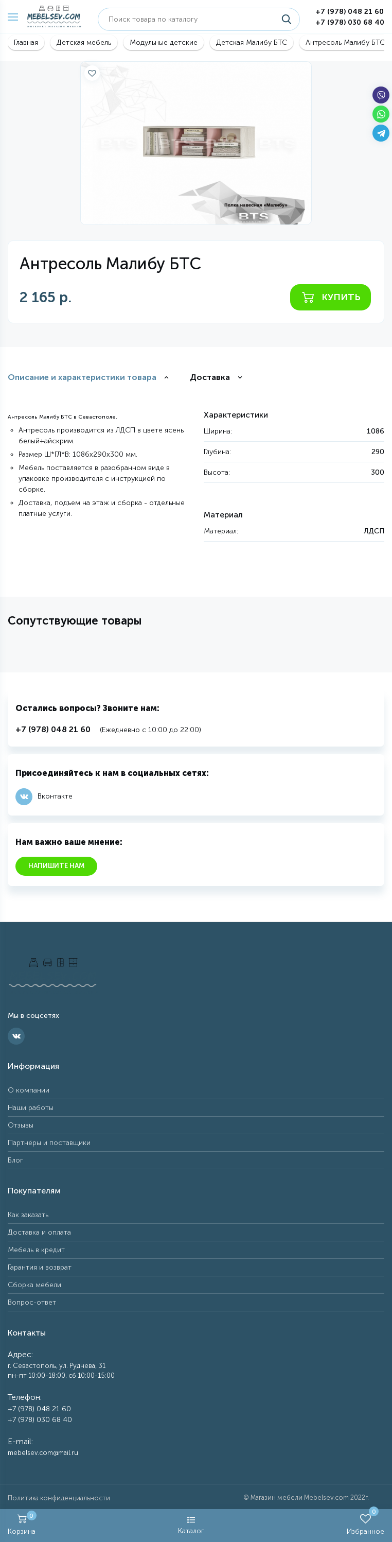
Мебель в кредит (36, 1249)
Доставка (210, 377)
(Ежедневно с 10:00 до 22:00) (108, 729)
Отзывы (20, 1125)
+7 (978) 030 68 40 (349, 22)
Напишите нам (56, 866)
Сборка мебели (34, 1284)
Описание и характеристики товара (82, 377)
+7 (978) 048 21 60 (349, 11)
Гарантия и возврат (40, 1267)
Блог (15, 1160)
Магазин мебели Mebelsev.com (300, 1497)
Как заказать (28, 1214)
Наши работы (31, 1107)
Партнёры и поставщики (49, 1142)
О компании (28, 1090)
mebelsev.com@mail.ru (43, 1453)
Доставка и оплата (39, 1232)
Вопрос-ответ (32, 1302)
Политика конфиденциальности (59, 1498)
